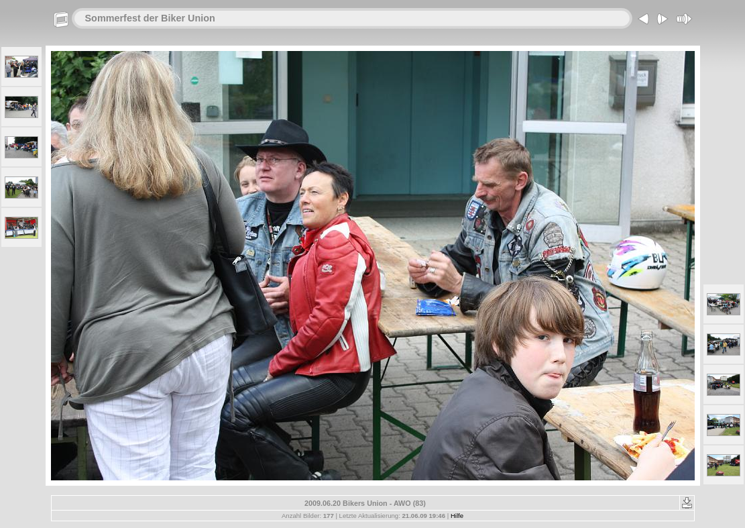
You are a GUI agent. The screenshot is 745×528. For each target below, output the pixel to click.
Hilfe (457, 515)
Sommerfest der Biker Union (150, 18)
